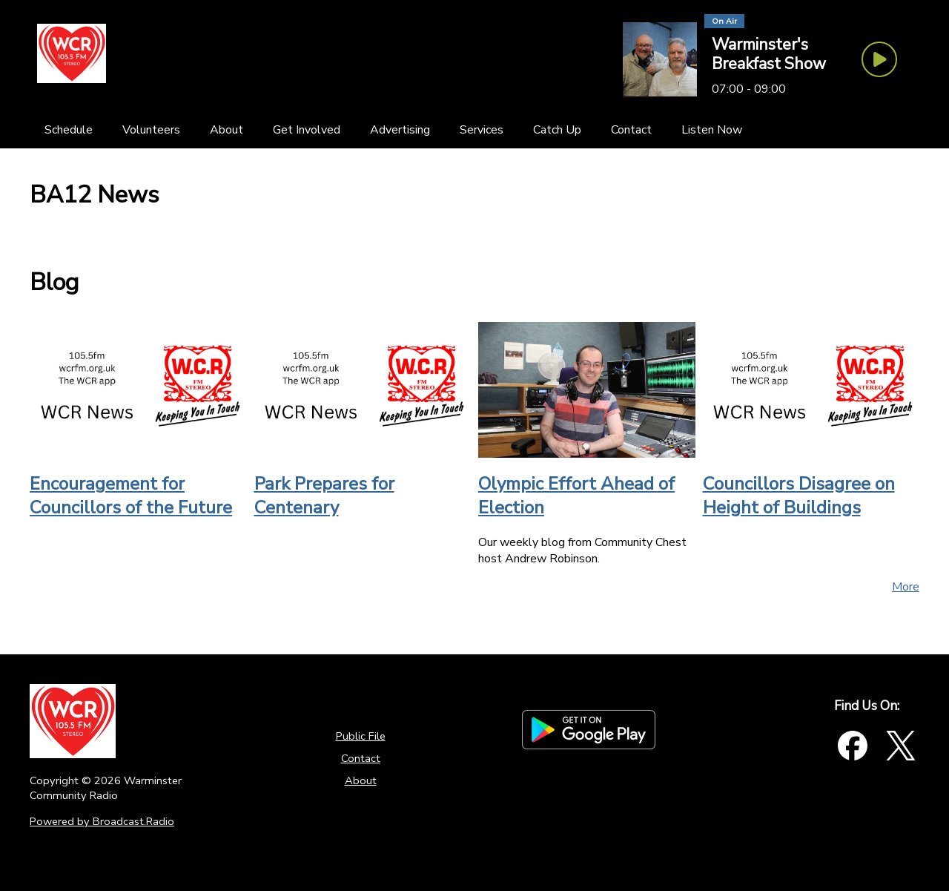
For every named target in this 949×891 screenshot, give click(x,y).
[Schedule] (69, 129)
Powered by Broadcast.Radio (102, 821)
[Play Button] (879, 59)
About (361, 780)
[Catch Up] (557, 129)
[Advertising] (400, 129)
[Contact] (631, 129)
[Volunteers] (151, 129)
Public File (361, 736)
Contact (360, 758)
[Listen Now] (712, 129)
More (905, 587)
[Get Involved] (306, 129)
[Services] (481, 129)
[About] (226, 129)
